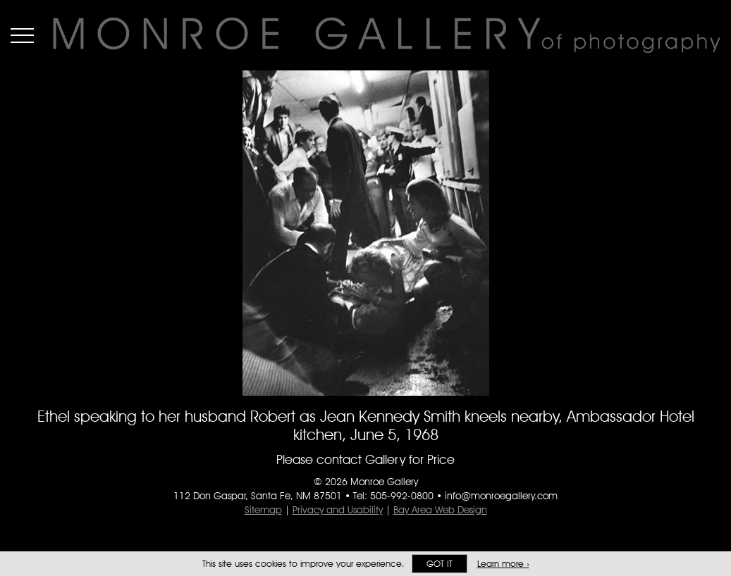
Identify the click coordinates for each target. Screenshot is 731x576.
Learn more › (503, 563)
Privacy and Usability (338, 509)
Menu (22, 35)
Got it (439, 563)
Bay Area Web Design (440, 509)
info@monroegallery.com (501, 495)
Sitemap (263, 509)
